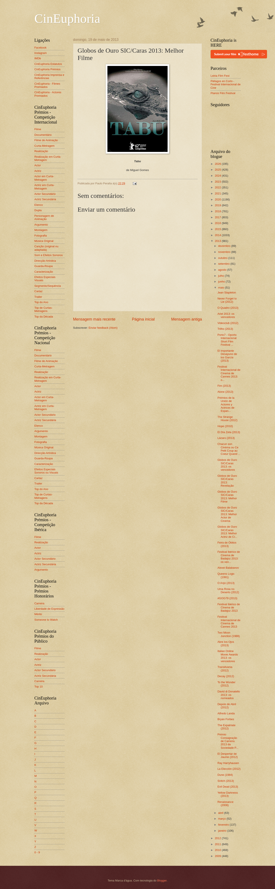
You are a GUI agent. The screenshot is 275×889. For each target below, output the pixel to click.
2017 (218, 217)
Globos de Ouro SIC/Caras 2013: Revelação (227, 480)
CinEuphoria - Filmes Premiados (47, 85)
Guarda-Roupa (43, 266)
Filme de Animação (46, 140)
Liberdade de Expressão (49, 608)
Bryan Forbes (225, 719)
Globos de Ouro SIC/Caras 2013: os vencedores (227, 464)
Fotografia (40, 235)
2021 (218, 193)
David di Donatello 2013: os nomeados (228, 695)
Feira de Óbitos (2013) (226, 544)
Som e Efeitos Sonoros (48, 255)
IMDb (37, 58)
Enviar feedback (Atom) (103, 327)
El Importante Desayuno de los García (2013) (227, 355)
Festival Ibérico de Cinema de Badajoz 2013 (228, 608)
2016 (218, 223)
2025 (218, 169)
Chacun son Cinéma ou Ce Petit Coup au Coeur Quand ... (228, 448)
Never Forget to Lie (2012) (227, 300)
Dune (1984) (225, 774)
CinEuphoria (67, 18)
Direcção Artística (45, 260)
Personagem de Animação (44, 217)
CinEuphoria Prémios (47, 69)
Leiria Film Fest (220, 75)
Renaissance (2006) (225, 803)
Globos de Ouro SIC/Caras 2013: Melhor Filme (227, 496)
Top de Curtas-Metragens (43, 309)
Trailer (38, 296)
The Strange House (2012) (227, 418)
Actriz (37, 171)
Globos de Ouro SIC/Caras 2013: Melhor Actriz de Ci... (227, 531)
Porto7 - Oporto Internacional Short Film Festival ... (227, 339)
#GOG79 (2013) (227, 598)
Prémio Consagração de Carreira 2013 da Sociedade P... (227, 741)
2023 (218, 181)
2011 (218, 844)
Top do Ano (41, 302)
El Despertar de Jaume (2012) (227, 755)
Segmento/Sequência (47, 285)
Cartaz (38, 291)
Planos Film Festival (223, 93)
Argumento (41, 224)
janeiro (222, 830)
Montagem (40, 230)
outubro (223, 258)
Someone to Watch (46, 619)
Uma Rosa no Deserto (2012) (228, 590)
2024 (218, 175)
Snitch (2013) (225, 780)
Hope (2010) (225, 426)
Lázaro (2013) (226, 438)
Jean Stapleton (226, 292)
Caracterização (43, 271)
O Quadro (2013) (227, 307)
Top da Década (43, 316)
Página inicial (143, 319)
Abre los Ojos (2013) (225, 643)
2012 (218, 838)
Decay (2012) (225, 676)
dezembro (224, 245)
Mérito (38, 614)
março (222, 818)
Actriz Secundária (45, 199)
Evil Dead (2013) (227, 786)
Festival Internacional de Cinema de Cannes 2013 (228, 621)
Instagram (40, 53)
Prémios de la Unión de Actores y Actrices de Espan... (225, 404)
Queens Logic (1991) (225, 575)
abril (221, 812)
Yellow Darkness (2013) (227, 794)
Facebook (40, 47)
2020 (218, 199)
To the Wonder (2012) (226, 684)
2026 (218, 163)
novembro (224, 252)
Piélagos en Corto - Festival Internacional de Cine (226, 84)
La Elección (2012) (228, 768)
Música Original (43, 241)
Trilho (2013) (225, 328)
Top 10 (38, 686)
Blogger (162, 880)
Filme (37, 129)
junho (222, 281)
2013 (218, 241)
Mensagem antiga (186, 319)
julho (221, 275)
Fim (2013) (224, 385)
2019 (218, 205)
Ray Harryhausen (228, 763)
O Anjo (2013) (225, 583)
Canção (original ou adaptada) (46, 248)
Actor (37, 165)
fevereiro (224, 824)
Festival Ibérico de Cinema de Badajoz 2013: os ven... (228, 556)
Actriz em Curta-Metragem (44, 186)
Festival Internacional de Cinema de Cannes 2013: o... (228, 373)
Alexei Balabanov (228, 567)
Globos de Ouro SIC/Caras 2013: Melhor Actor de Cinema (227, 514)
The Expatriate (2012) (226, 727)
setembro (224, 263)
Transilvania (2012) (224, 668)
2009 (218, 856)
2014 (218, 235)
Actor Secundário (45, 194)
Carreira (39, 603)
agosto (222, 269)
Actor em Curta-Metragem (44, 178)
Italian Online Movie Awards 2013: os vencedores (227, 656)
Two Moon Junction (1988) (228, 634)
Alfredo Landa (226, 713)
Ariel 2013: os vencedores (226, 315)
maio (221, 287)
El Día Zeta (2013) (228, 432)
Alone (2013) (225, 391)
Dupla (38, 210)
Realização (41, 151)
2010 (218, 850)
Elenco (38, 204)
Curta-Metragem (44, 145)
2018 (218, 211)
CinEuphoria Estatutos (48, 64)
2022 (218, 187)
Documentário (43, 134)
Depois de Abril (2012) (226, 706)
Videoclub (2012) (227, 323)
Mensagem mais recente (94, 319)
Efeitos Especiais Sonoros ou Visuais (46, 471)
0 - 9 (37, 852)
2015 (218, 229)
